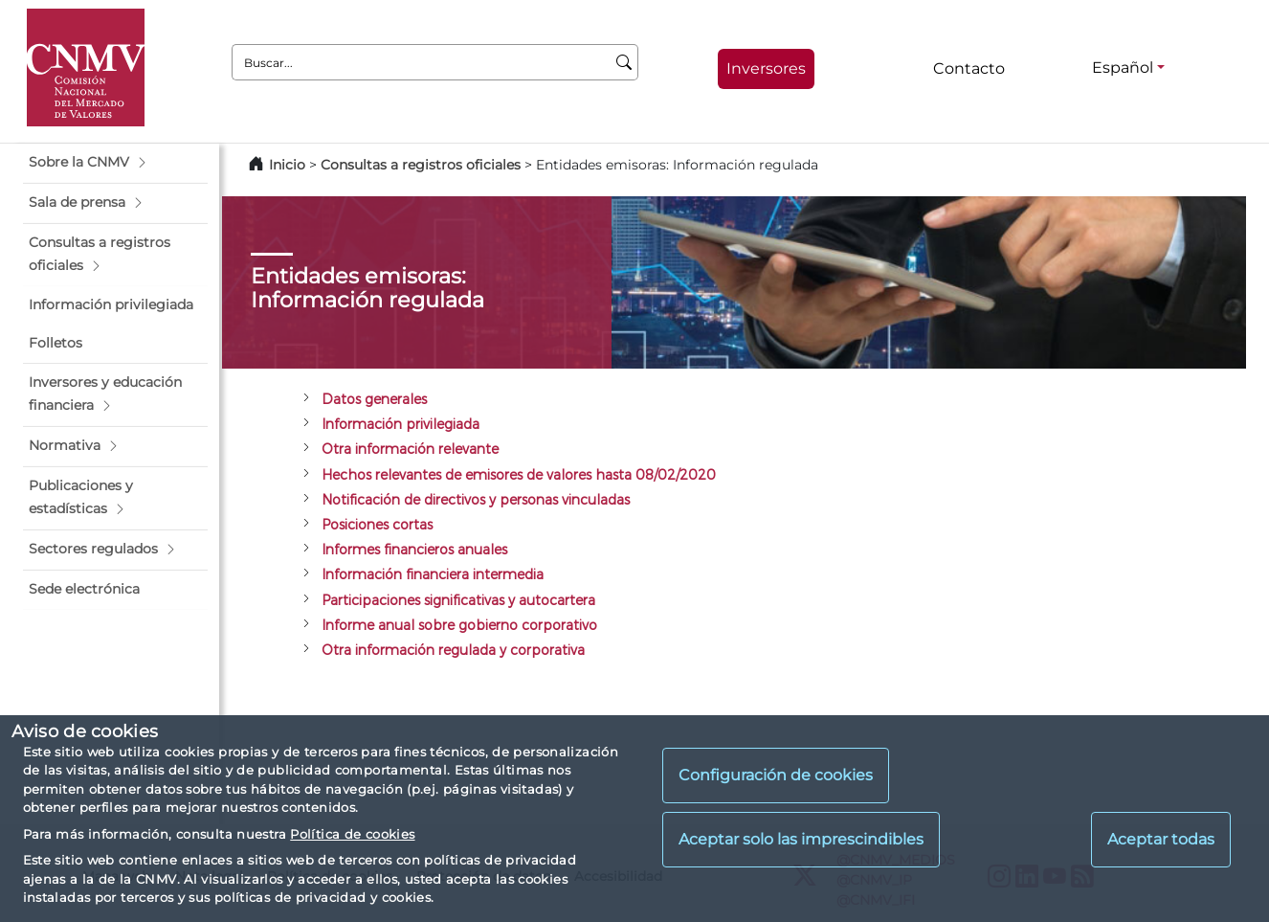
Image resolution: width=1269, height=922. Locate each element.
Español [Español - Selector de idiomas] (1122, 67)
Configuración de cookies (776, 775)
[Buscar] (624, 62)
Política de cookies (352, 834)
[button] (115, 163)
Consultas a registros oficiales (421, 164)
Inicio (287, 164)
